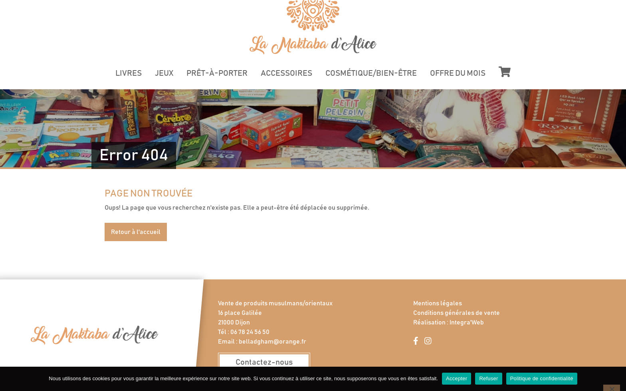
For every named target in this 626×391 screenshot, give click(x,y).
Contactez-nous (264, 362)
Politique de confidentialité (541, 378)
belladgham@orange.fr (272, 341)
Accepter (456, 378)
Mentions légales (437, 303)
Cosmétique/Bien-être (371, 73)
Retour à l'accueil (135, 232)
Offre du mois (457, 73)
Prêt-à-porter (217, 73)
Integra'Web (467, 322)
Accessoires (286, 73)
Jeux (164, 73)
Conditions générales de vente (456, 313)
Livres (128, 73)
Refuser (488, 378)
